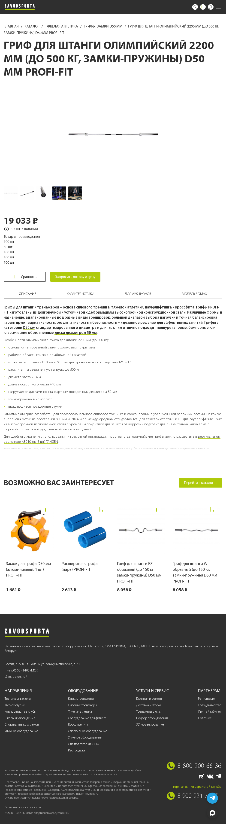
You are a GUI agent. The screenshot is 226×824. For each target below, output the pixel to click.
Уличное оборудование (21, 731)
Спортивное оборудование (87, 731)
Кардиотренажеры (81, 698)
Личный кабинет (209, 711)
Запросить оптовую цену (75, 277)
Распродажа (76, 750)
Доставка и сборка (149, 705)
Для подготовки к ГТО (83, 744)
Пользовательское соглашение (23, 807)
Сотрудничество (209, 705)
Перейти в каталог (200, 482)
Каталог (32, 26)
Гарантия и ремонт (149, 698)
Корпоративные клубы (20, 711)
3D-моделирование (150, 724)
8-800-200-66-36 (199, 765)
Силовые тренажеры (82, 705)
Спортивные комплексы (22, 724)
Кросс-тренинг (78, 724)
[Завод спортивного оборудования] (20, 7)
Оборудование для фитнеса (87, 718)
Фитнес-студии (15, 705)
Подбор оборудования (152, 718)
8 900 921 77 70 (198, 795)
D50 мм (29, 327)
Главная (11, 26)
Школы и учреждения (20, 718)
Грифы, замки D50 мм (103, 26)
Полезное (205, 718)
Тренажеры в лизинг (150, 711)
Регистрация (207, 698)
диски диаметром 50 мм (75, 332)
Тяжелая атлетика (62, 26)
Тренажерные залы (18, 698)
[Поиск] (195, 7)
